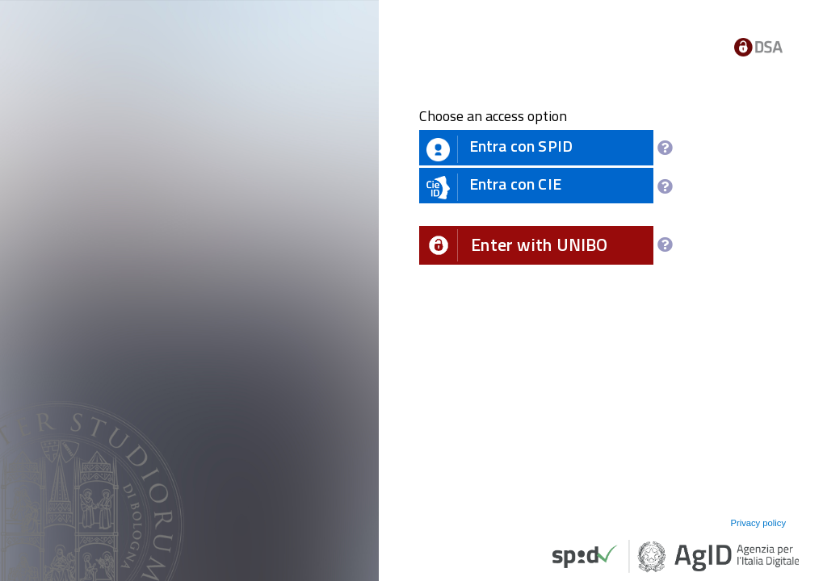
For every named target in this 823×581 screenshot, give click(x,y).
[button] (536, 245)
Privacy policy (758, 523)
